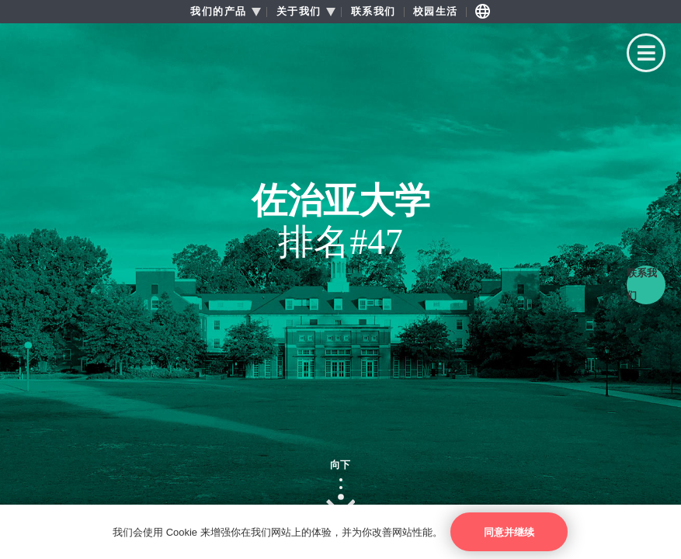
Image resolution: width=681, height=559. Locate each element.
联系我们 (373, 11)
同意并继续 (509, 532)
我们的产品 (218, 11)
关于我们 (298, 11)
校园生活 (435, 11)
